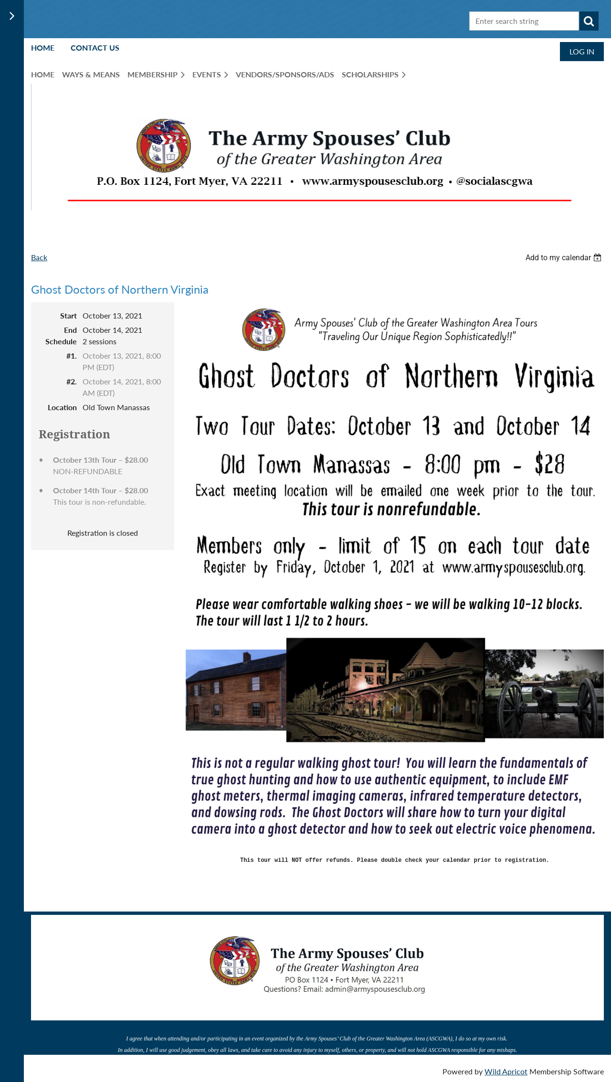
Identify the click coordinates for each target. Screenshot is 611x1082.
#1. (71, 355)
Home (42, 47)
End (70, 329)
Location (62, 407)
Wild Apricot (506, 1069)
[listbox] (565, 258)
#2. (71, 381)
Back (39, 257)
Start (68, 315)
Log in (581, 51)
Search (589, 21)
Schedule (61, 341)
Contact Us (95, 47)
